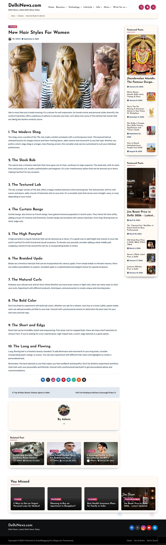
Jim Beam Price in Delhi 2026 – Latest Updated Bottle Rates (136, 506)
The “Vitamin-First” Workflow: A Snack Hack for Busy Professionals (140, 228)
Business (61, 7)
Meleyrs (92, 461)
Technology (75, 7)
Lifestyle (88, 7)
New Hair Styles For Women (39, 32)
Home (52, 7)
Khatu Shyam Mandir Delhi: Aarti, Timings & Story (135, 94)
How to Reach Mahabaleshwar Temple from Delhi (134, 145)
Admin (18, 39)
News (107, 7)
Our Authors (139, 540)
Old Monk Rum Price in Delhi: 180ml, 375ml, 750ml (136, 242)
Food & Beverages (132, 499)
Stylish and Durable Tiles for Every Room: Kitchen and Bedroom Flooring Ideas (27, 458)
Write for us (119, 7)
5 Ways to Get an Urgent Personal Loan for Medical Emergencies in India (26, 506)
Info (98, 7)
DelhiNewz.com (24, 5)
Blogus (56, 540)
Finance (17, 499)
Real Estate (55, 499)
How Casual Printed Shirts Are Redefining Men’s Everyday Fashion (63, 458)
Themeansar (68, 540)
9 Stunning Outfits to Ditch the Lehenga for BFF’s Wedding (100, 458)
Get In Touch (152, 540)
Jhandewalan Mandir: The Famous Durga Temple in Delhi (141, 82)
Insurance (92, 499)
